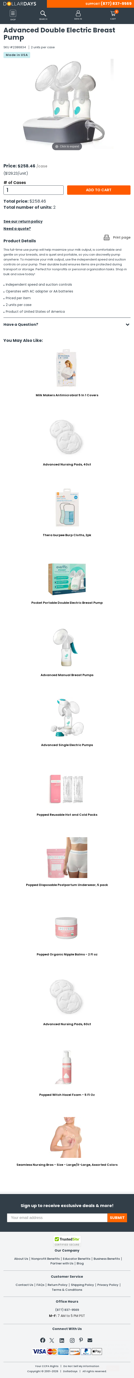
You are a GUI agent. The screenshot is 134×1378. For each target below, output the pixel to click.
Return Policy (58, 1285)
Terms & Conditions (67, 1290)
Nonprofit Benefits (45, 1259)
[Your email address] (57, 1217)
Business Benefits (107, 1259)
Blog (80, 1263)
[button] (78, 15)
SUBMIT (117, 1217)
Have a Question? (23, 324)
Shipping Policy (82, 1285)
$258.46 (37, 201)
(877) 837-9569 (116, 3)
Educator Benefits (76, 1259)
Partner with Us (61, 1263)
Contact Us (24, 1285)
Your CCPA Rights (47, 1366)
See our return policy (22, 221)
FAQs (40, 1285)
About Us (21, 1259)
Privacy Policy (107, 1285)
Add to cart (98, 190)
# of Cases (14, 182)
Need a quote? (17, 228)
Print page (122, 237)
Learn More (94, 1367)
